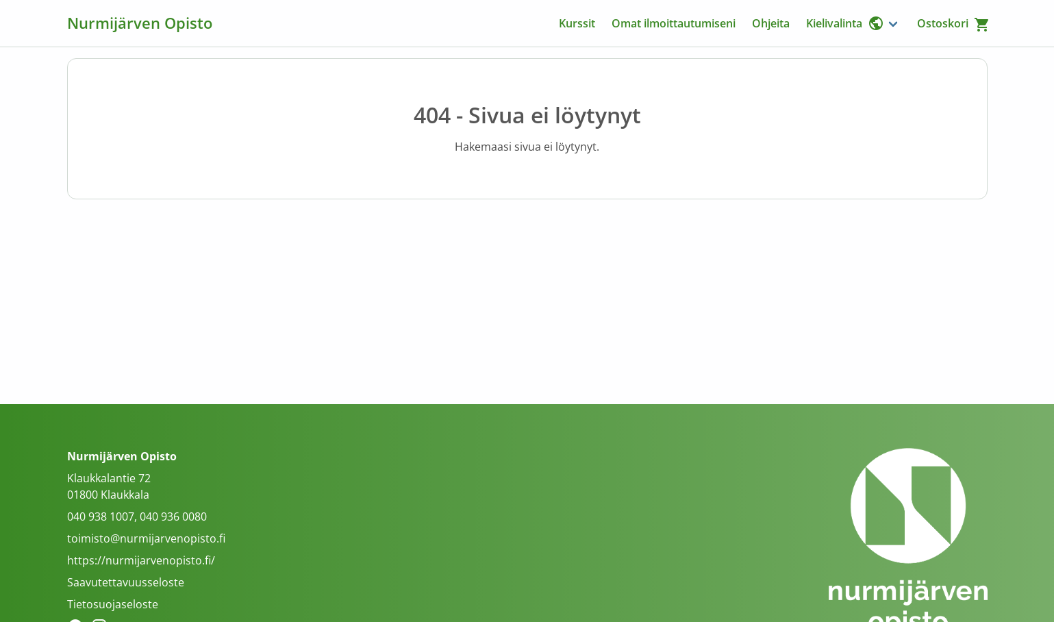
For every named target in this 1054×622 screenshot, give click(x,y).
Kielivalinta (845, 23)
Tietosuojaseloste (112, 604)
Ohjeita (771, 23)
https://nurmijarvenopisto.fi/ (141, 560)
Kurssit (577, 23)
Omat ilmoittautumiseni (674, 23)
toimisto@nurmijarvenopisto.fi (146, 538)
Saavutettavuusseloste (125, 582)
